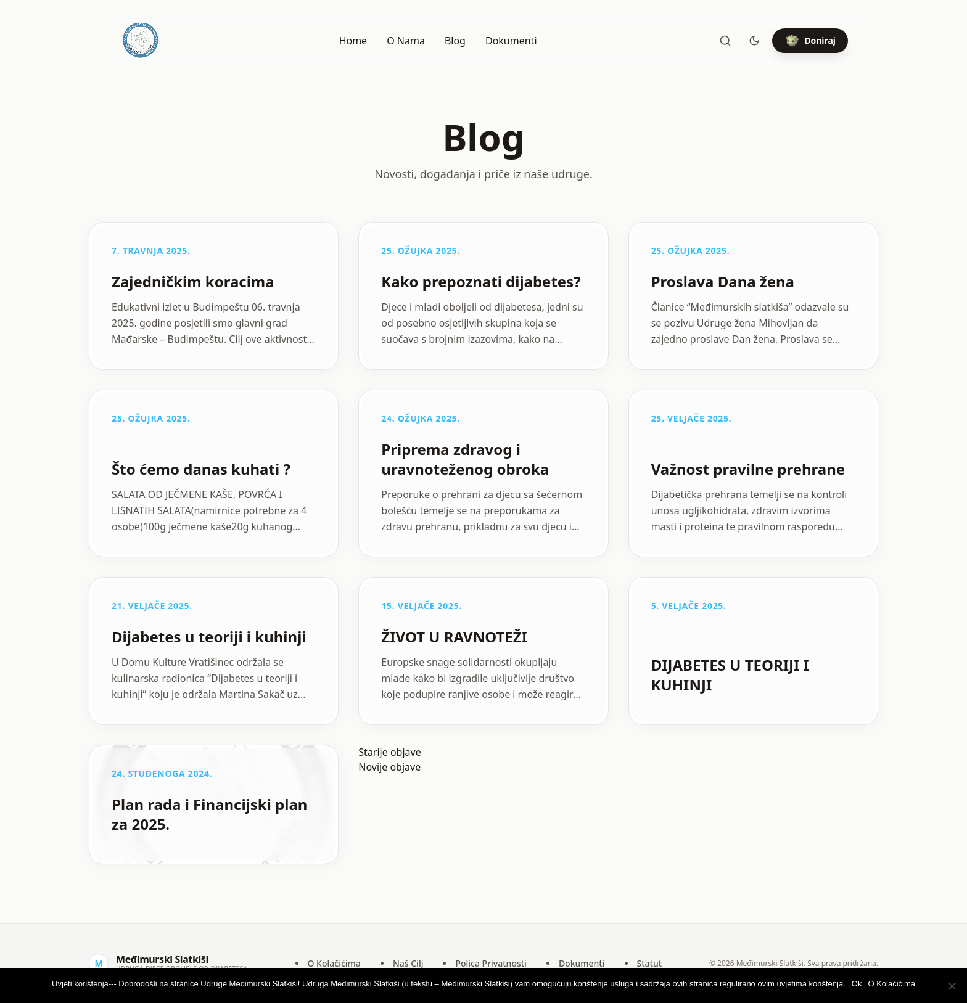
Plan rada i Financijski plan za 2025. (209, 814)
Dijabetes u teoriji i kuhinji (209, 636)
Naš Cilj (408, 963)
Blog (455, 40)
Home (353, 40)
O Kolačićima (334, 963)
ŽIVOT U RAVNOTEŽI (454, 636)
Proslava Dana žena (722, 281)
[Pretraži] (725, 41)
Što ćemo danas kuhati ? (201, 469)
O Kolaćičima (891, 983)
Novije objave (389, 767)
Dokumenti (511, 40)
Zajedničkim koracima (193, 281)
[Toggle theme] (754, 40)
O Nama (406, 40)
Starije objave (389, 752)
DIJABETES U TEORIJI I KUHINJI (730, 675)
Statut (649, 963)
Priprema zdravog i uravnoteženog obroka (465, 459)
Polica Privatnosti (490, 963)
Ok (857, 983)
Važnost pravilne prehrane (748, 469)
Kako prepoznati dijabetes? (480, 281)
